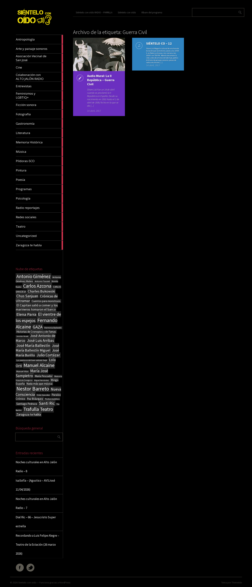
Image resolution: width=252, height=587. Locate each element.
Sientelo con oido (27, 582)
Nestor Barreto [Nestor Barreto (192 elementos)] (32, 388)
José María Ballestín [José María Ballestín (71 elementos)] (33, 345)
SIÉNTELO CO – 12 (159, 43)
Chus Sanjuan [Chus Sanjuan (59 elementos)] (27, 296)
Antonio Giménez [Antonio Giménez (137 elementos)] (33, 276)
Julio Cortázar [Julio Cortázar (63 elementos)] (48, 355)
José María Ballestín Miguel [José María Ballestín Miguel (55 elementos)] (37, 348)
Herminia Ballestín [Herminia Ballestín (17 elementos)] (53, 327)
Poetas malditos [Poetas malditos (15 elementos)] (52, 399)
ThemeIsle (236, 582)
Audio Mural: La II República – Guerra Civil (100, 80)
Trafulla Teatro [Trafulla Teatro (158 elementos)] (38, 409)
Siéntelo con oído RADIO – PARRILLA (94, 12)
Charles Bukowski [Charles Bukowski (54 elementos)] (41, 291)
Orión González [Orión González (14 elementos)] (43, 395)
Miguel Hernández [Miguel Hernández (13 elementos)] (41, 380)
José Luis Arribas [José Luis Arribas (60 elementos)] (40, 340)
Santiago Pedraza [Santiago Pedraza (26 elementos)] (26, 403)
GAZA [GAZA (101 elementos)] (37, 327)
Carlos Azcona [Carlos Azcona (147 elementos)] (37, 286)
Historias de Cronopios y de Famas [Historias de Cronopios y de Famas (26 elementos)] (36, 331)
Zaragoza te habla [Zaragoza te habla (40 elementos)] (28, 414)
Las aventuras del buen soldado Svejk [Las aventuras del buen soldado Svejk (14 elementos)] (31, 360)
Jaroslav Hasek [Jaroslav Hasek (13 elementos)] (22, 336)
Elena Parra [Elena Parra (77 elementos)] (26, 314)
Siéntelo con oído (127, 12)
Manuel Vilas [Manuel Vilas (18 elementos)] (22, 371)
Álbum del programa (151, 12)
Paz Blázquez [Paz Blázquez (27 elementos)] (35, 398)
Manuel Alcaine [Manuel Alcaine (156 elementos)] (39, 365)
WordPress (64, 582)
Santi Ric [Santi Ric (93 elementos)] (47, 403)
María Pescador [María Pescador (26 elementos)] (44, 376)
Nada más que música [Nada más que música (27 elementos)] (39, 383)
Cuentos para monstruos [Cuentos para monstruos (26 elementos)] (46, 301)
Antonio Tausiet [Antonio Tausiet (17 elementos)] (42, 281)
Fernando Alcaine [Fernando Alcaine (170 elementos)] (36, 323)
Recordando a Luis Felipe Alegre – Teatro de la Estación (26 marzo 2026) (37, 545)
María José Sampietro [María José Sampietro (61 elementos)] (32, 373)
